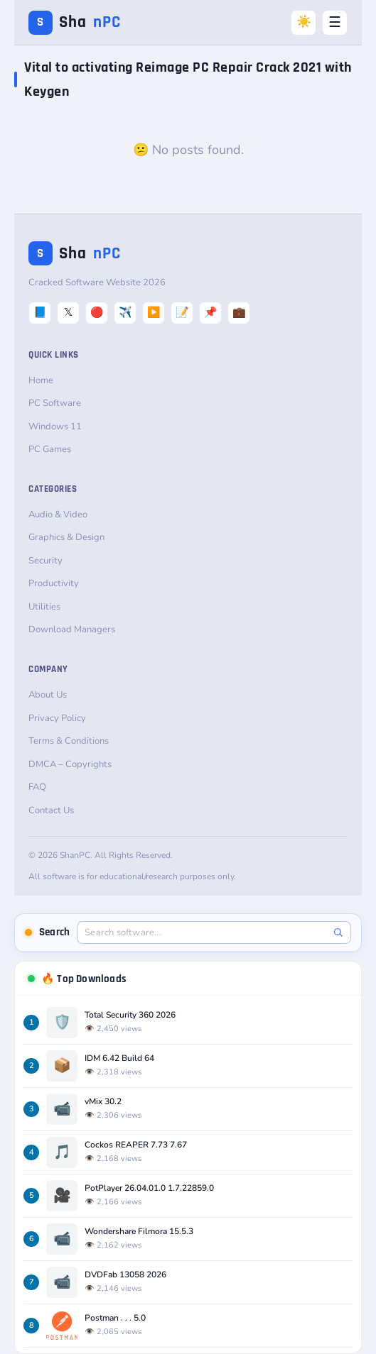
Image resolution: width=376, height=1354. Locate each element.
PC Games (49, 449)
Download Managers (71, 629)
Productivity (53, 583)
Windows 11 (55, 426)
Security (45, 560)
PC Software (54, 403)
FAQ (37, 787)
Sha (74, 22)
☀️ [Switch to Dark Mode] (303, 21)
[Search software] (206, 932)
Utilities (44, 606)
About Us (47, 694)
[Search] (338, 932)
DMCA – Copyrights (70, 764)
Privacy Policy (57, 718)
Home (40, 380)
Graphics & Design (66, 537)
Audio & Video (57, 514)
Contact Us (51, 810)
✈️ (125, 312)
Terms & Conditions (68, 740)
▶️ (154, 312)
